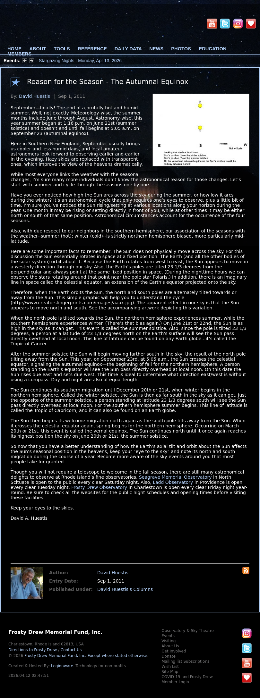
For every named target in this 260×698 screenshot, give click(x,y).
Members (19, 53)
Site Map (169, 671)
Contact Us (71, 650)
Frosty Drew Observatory (99, 487)
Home (14, 48)
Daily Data (128, 48)
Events (168, 636)
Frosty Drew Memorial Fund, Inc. (85, 655)
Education (212, 48)
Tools (62, 48)
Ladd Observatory (173, 482)
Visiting (168, 641)
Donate (168, 656)
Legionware (62, 666)
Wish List (170, 666)
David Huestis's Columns (125, 589)
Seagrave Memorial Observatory (175, 477)
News (156, 48)
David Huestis (34, 96)
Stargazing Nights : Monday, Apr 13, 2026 (80, 60)
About (37, 48)
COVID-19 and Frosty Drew (186, 677)
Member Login (175, 682)
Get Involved (173, 651)
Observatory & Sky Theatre (187, 630)
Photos (181, 48)
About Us (170, 646)
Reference (92, 48)
